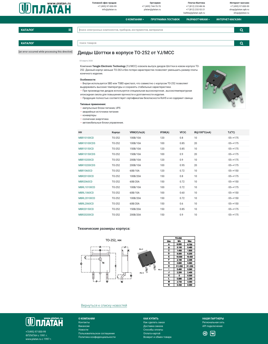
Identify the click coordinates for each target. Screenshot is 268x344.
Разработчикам (197, 19)
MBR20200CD (86, 214)
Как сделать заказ (154, 322)
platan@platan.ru (152, 9)
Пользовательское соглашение (96, 333)
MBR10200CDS (86, 165)
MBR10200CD (86, 159)
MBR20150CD (86, 209)
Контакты (84, 322)
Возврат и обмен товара (157, 337)
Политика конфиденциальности (97, 337)
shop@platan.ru (241, 13)
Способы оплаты (153, 329)
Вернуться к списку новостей (104, 305)
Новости (83, 329)
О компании (134, 19)
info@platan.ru (109, 9)
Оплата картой (151, 333)
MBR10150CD (86, 148)
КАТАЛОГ (27, 43)
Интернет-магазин (229, 19)
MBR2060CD (85, 181)
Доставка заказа (153, 326)
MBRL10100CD (86, 187)
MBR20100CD (86, 176)
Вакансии (84, 326)
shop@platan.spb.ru (239, 9)
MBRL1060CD (86, 192)
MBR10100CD (86, 137)
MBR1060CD (85, 170)
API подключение (212, 326)
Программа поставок (165, 19)
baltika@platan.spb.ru (194, 13)
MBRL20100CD (86, 198)
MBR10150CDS (86, 154)
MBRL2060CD (86, 203)
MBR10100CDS (86, 143)
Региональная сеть (213, 322)
